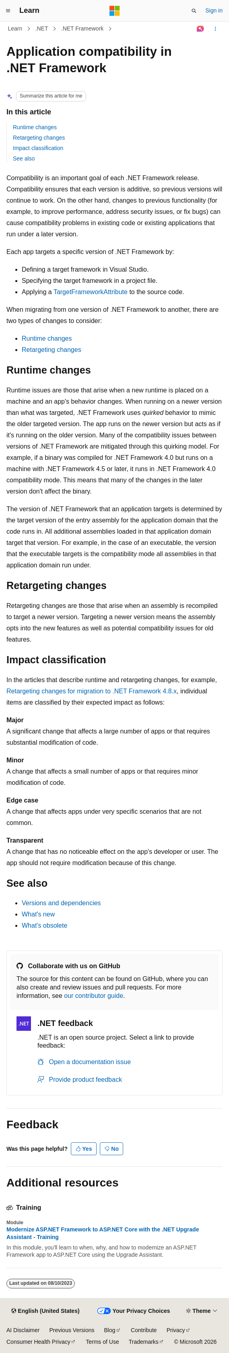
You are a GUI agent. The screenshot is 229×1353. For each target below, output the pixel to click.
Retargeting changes (39, 137)
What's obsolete (44, 925)
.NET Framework (82, 28)
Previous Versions (71, 1330)
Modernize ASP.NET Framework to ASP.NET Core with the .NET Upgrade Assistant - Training (102, 1233)
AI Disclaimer (22, 1330)
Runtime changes (35, 127)
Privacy (176, 1330)
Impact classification (38, 148)
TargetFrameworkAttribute (91, 291)
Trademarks (144, 1342)
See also (24, 158)
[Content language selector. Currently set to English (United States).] (45, 1311)
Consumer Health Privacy (38, 1342)
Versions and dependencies (61, 903)
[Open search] (194, 11)
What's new (38, 914)
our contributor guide (93, 995)
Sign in (214, 10)
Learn (15, 28)
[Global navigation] (8, 11)
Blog (110, 1330)
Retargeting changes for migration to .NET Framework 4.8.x (91, 691)
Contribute (144, 1330)
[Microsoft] (114, 11)
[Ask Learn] (200, 28)
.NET (41, 28)
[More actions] (215, 28)
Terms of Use (102, 1342)
